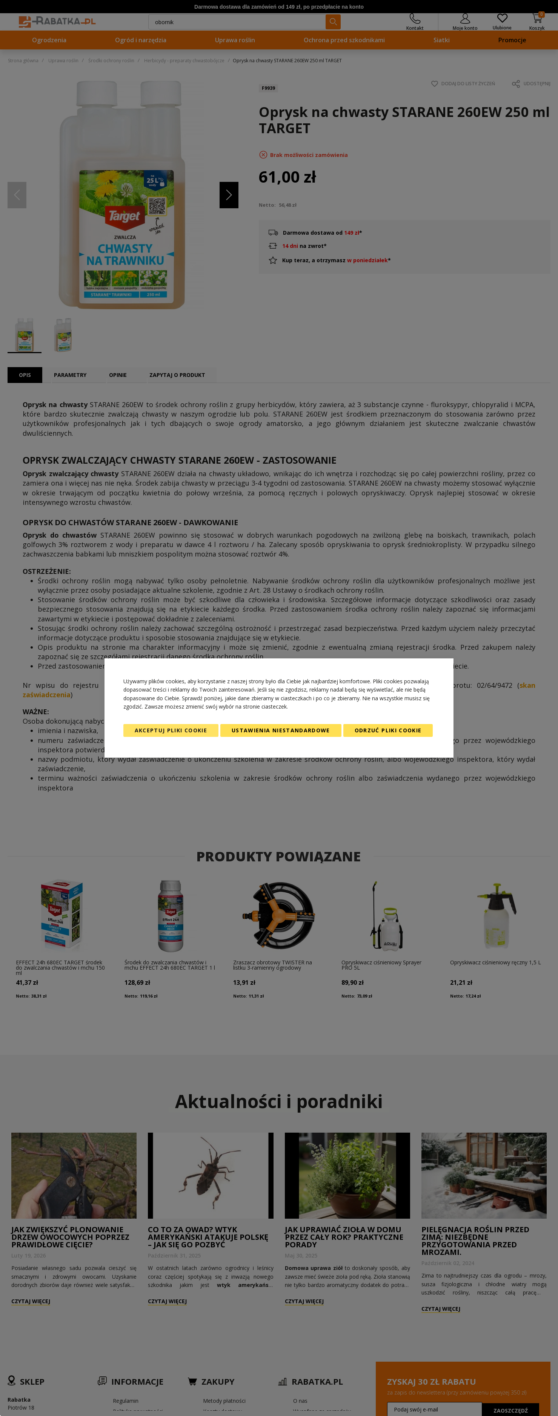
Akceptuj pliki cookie (171, 730)
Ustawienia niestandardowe (281, 730)
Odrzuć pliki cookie (388, 730)
